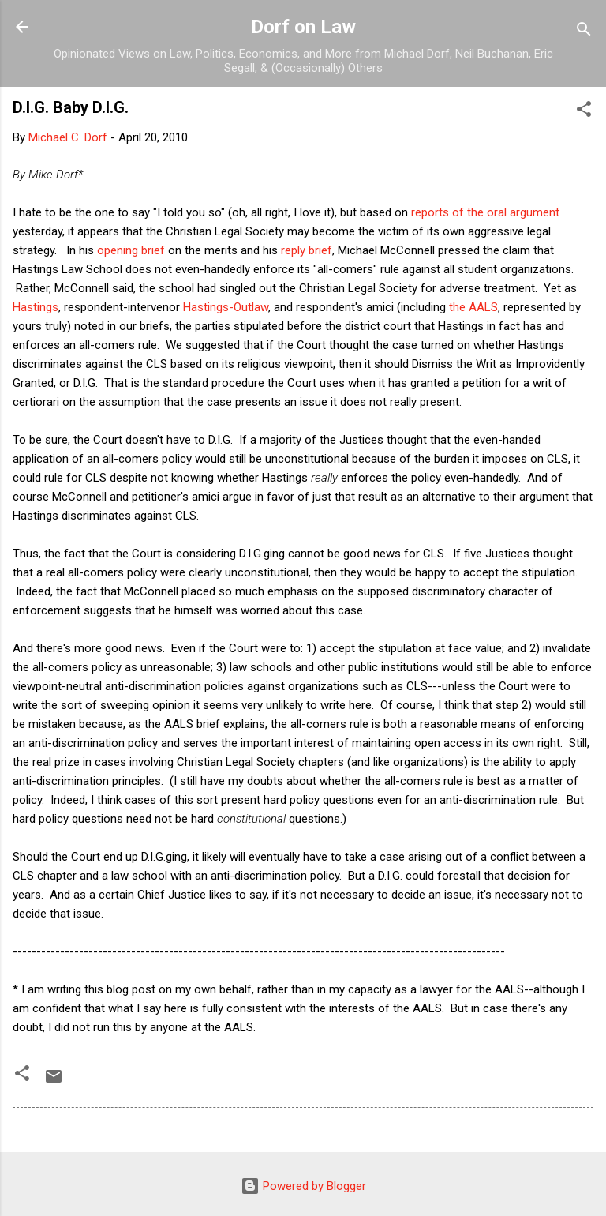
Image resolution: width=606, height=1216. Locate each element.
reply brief (306, 250)
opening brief (131, 250)
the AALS (473, 307)
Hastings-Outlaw (225, 307)
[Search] (583, 32)
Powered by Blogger (303, 1186)
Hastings (35, 307)
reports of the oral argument (485, 212)
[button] (583, 111)
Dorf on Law (303, 27)
